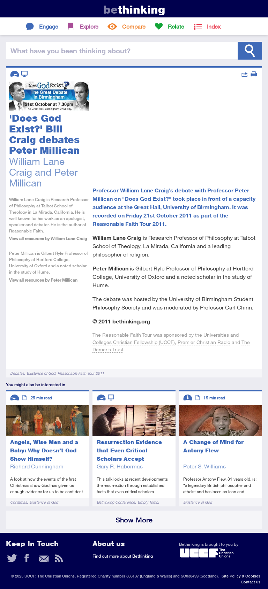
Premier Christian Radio (204, 342)
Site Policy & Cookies (241, 576)
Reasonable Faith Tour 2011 (81, 373)
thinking (134, 9)
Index (214, 26)
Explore (89, 26)
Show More (134, 520)
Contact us (250, 582)
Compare (134, 26)
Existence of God (41, 373)
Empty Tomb (147, 502)
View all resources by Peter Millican (43, 280)
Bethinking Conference (116, 502)
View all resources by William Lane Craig (48, 238)
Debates (17, 373)
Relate (176, 26)
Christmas (18, 502)
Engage (48, 26)
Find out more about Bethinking (122, 556)
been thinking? (70, 50)
